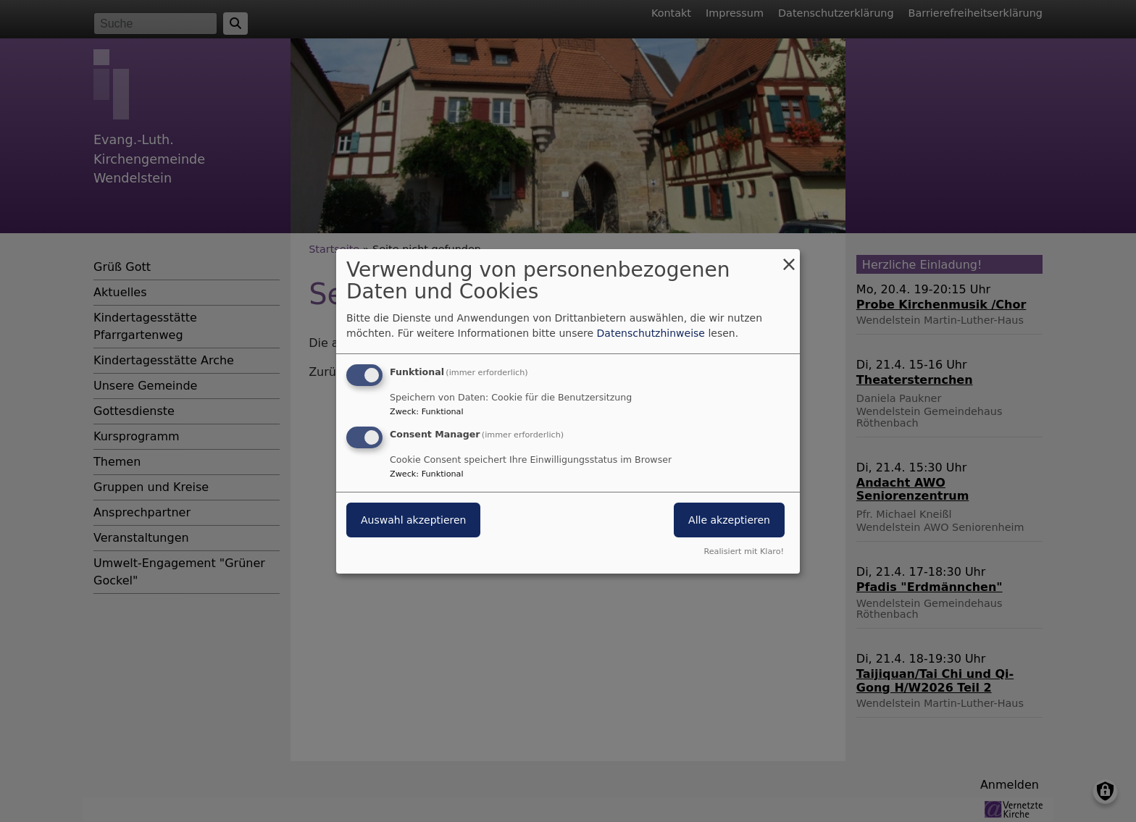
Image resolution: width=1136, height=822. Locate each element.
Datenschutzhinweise (651, 333)
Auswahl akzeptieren (413, 520)
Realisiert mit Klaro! (743, 551)
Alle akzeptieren (729, 520)
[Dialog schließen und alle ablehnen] (789, 257)
